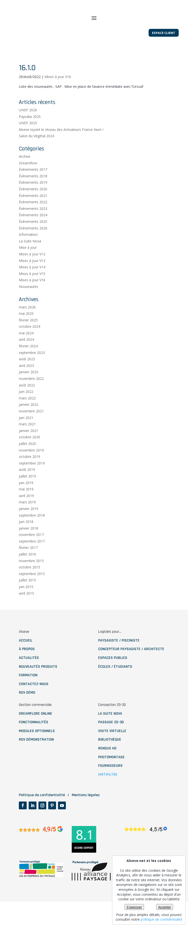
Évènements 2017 (33, 184)
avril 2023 (26, 380)
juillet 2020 (27, 459)
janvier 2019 (28, 524)
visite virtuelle (112, 746)
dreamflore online (35, 728)
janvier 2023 (28, 387)
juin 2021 (26, 432)
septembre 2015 (32, 589)
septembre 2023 (32, 367)
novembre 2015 (31, 576)
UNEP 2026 (28, 125)
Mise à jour (28, 262)
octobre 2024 (29, 341)
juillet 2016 (27, 569)
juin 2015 (26, 602)
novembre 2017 (31, 550)
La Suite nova (110, 728)
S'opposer (134, 907)
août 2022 (27, 400)
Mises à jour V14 (32, 282)
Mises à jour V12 (32, 269)
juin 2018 (26, 537)
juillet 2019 (27, 491)
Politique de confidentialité (42, 820)
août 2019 (27, 485)
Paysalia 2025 (30, 131)
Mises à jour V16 (58, 92)
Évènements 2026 (33, 243)
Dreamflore (28, 178)
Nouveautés (28, 302)
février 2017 (28, 563)
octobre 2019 (29, 472)
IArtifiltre (108, 789)
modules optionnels (37, 746)
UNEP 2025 (28, 138)
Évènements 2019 (33, 197)
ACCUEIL (25, 655)
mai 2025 (26, 329)
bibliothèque (109, 754)
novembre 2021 (31, 426)
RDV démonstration (36, 754)
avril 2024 (26, 354)
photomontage (111, 772)
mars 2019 (27, 517)
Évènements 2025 (33, 237)
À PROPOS (27, 664)
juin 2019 (26, 498)
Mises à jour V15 (32, 288)
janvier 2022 (28, 420)
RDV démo (27, 708)
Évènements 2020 (33, 204)
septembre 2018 (32, 530)
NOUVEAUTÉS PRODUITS (38, 681)
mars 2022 (27, 413)
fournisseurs (110, 781)
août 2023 (27, 374)
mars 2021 (27, 439)
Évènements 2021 (33, 210)
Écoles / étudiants (115, 681)
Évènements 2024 (33, 230)
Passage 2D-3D (111, 737)
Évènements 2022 (33, 217)
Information (28, 250)
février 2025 (28, 335)
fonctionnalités (33, 737)
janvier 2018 (28, 543)
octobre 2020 (29, 452)
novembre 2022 (31, 394)
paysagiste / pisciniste (119, 655)
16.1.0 (27, 83)
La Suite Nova (30, 256)
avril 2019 (26, 511)
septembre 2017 (32, 556)
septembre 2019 (32, 478)
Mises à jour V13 (32, 275)
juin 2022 (26, 407)
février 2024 (28, 361)
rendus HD (107, 763)
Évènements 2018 (33, 191)
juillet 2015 (27, 595)
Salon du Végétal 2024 (36, 151)
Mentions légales (86, 820)
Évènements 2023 (33, 223)
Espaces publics (112, 673)
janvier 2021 (28, 445)
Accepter (164, 907)
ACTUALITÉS (29, 673)
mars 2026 (27, 322)
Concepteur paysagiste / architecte (131, 664)
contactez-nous (33, 699)
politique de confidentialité (161, 919)
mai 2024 (26, 348)
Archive (24, 172)
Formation (28, 690)
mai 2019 (26, 504)
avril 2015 (26, 608)
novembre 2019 (31, 465)
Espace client (163, 50)
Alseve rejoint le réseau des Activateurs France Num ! (61, 144)
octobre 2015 (29, 582)
